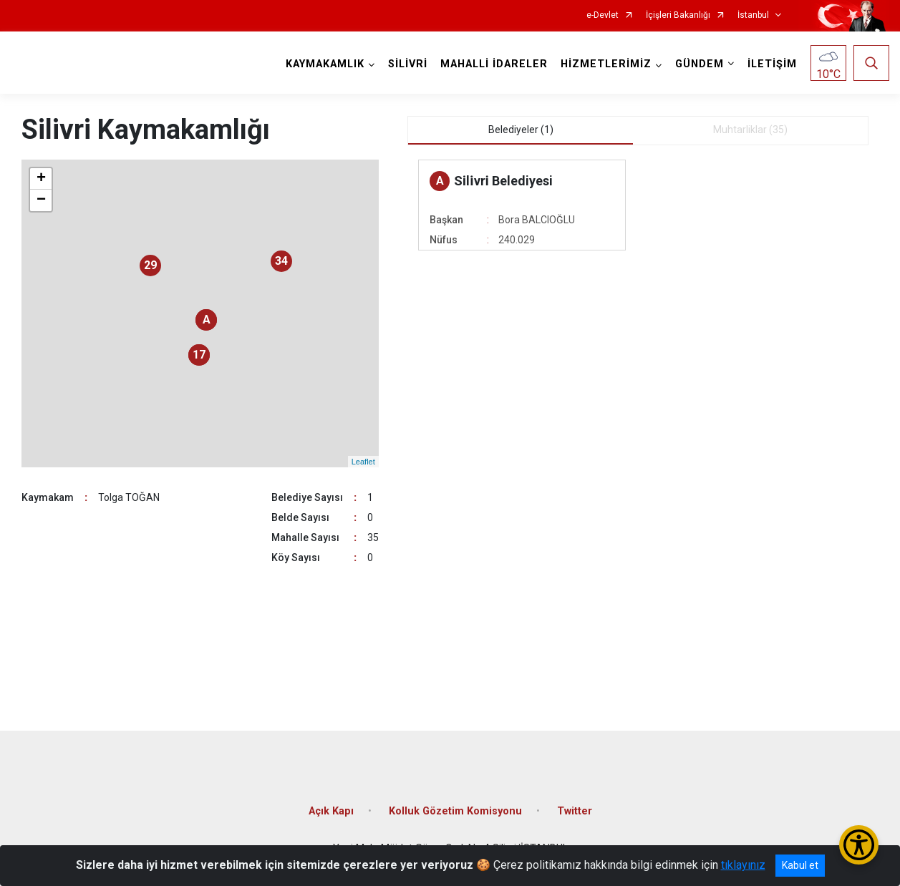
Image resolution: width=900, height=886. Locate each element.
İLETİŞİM (772, 64)
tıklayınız (743, 865)
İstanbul (753, 15)
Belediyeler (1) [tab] (520, 129)
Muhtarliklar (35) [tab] (750, 129)
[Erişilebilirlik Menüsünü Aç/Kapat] (859, 845)
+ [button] (41, 179)
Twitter (574, 811)
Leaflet (363, 461)
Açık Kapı (331, 811)
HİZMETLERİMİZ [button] (606, 64)
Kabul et (800, 865)
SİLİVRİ (407, 64)
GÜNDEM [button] (699, 64)
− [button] (41, 200)
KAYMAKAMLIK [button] (325, 64)
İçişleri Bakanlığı (678, 15)
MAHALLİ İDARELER (494, 64)
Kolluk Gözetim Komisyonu (455, 811)
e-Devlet (602, 15)
